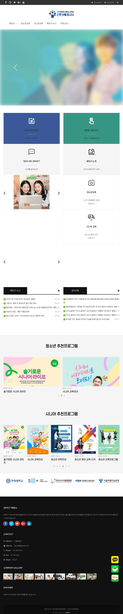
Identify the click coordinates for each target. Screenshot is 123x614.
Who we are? (32, 130)
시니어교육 (110, 2)
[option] (61, 67)
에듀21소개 (91, 161)
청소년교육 (97, 2)
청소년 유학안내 (82, 459)
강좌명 (7, 391)
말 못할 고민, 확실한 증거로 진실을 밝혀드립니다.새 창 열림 (87, 319)
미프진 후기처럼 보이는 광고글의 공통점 (20, 299)
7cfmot (32, 261)
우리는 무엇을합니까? (91, 138)
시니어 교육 (91, 226)
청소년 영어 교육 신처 (108, 459)
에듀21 (13, 23)
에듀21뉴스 (52, 23)
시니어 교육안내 (58, 459)
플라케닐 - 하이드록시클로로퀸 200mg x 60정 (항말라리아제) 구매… (31, 307)
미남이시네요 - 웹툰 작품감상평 (17, 312)
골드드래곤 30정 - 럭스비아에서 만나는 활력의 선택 (25, 316)
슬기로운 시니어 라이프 (73, 391)
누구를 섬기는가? (31, 169)
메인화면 (31, 192)
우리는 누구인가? (31, 138)
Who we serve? (31, 161)
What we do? (91, 130)
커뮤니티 (65, 23)
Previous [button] (16, 67)
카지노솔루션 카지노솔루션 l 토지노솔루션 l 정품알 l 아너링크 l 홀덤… (91, 311)
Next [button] (107, 67)
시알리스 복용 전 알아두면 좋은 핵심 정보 (21, 303)
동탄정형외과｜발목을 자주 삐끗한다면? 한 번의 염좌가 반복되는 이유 (91, 307)
